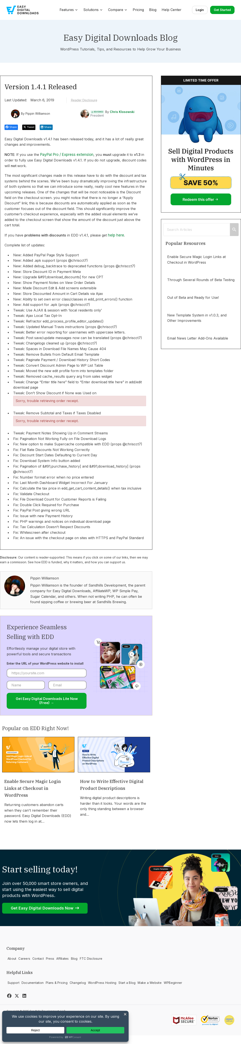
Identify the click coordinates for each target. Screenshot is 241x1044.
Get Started (222, 10)
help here (116, 235)
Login (200, 10)
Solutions (93, 10)
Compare (118, 10)
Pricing (138, 10)
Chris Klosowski (122, 112)
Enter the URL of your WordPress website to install (45, 663)
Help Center (171, 10)
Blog (152, 10)
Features (69, 10)
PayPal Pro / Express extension (66, 154)
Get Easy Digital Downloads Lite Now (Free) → (47, 701)
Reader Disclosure (84, 100)
